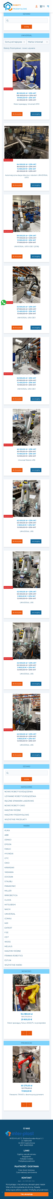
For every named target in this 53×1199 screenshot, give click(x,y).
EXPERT (8, 928)
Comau (8, 919)
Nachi (8, 909)
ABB (6, 835)
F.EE (6, 932)
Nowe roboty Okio (15, 805)
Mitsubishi (10, 905)
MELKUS (8, 946)
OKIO (7, 863)
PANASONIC (10, 886)
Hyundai (9, 854)
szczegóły (36, 114)
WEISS (8, 942)
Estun (8, 960)
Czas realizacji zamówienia (26, 1172)
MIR (6, 923)
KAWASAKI (9, 867)
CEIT (7, 937)
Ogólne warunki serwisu (26, 1154)
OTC (7, 858)
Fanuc (8, 849)
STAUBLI (8, 881)
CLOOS (8, 900)
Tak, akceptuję (27, 1194)
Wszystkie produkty (16, 819)
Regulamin (26, 1157)
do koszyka (17, 114)
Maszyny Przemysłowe (17, 815)
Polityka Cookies (26, 1159)
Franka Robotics (14, 956)
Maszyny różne (13, 810)
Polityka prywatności (26, 1161)
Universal (10, 914)
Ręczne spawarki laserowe (19, 801)
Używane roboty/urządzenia (20, 796)
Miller (8, 891)
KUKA (7, 830)
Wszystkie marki (13, 965)
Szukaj (26, 779)
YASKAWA (9, 872)
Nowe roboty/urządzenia (19, 792)
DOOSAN (9, 877)
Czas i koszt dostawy (26, 1170)
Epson (8, 844)
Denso (8, 840)
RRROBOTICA (11, 895)
